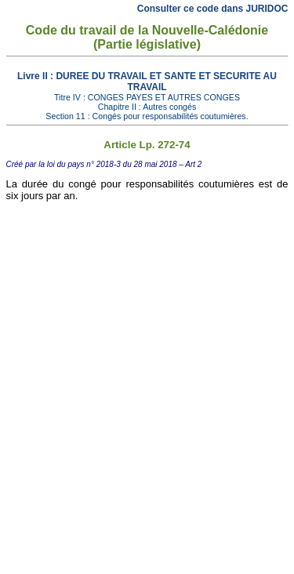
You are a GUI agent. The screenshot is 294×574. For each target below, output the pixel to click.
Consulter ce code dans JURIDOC (213, 8)
